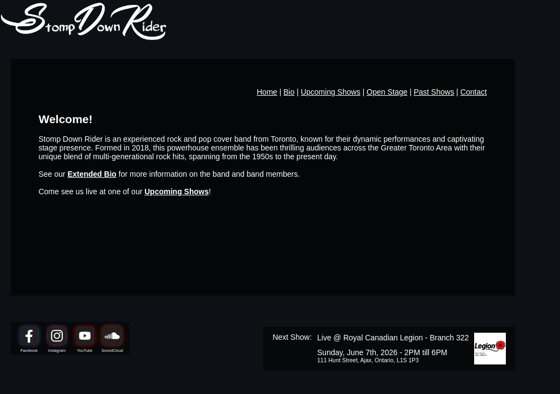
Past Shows (433, 92)
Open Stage (386, 92)
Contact (473, 92)
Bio (288, 92)
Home (267, 92)
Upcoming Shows (330, 92)
